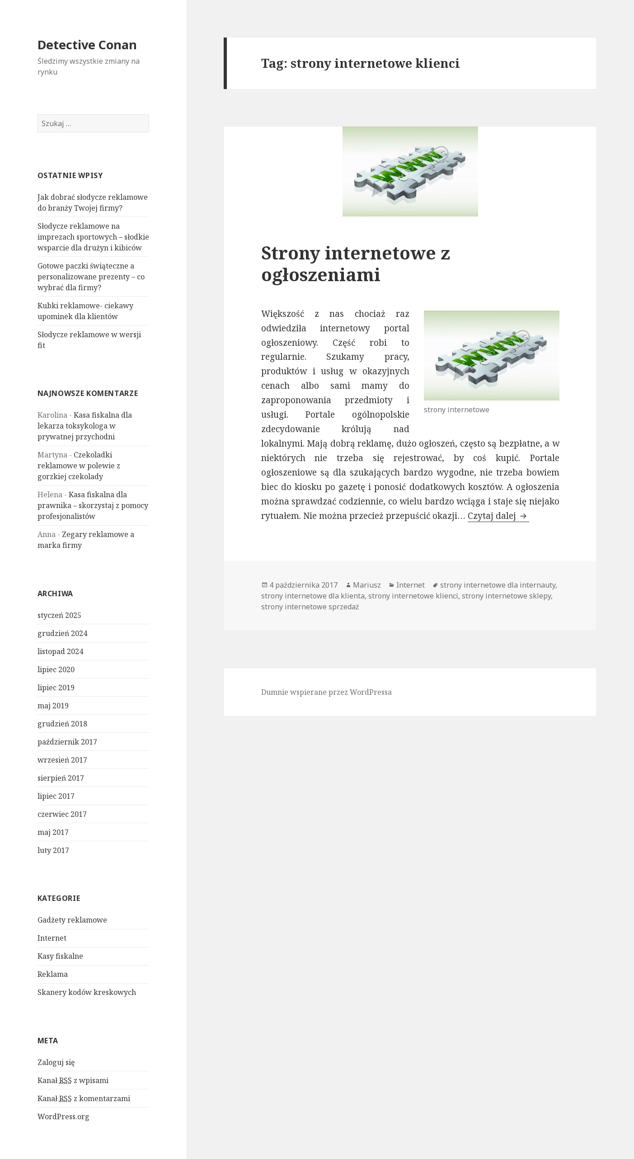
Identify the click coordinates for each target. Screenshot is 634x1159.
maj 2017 (53, 832)
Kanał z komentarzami (84, 1098)
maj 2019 (53, 706)
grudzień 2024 (62, 633)
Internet (52, 938)
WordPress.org (63, 1116)
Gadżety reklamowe (72, 920)
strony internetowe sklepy (506, 596)
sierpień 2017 (61, 778)
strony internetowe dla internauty (497, 585)
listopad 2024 (60, 651)
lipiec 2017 (56, 796)
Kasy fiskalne (60, 956)
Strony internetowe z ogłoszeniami (355, 263)
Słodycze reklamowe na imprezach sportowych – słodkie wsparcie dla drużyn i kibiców (93, 237)
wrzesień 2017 (62, 760)
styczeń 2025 (59, 615)
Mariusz (367, 585)
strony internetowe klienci (413, 596)
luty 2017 (53, 850)
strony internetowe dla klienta (313, 596)
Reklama (53, 974)
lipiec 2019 (56, 688)
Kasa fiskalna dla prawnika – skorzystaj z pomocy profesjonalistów (93, 505)
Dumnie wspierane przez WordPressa (326, 692)
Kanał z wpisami (73, 1080)
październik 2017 (67, 742)
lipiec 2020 (56, 669)
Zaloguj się (56, 1062)
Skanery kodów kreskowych (87, 992)
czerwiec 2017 (62, 814)
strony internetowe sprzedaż (310, 607)
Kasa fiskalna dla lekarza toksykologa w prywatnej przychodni (85, 426)
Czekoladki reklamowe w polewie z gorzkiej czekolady (79, 465)
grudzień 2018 (62, 724)
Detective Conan (87, 44)
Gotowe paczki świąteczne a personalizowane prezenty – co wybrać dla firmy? (91, 276)
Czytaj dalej (498, 516)
